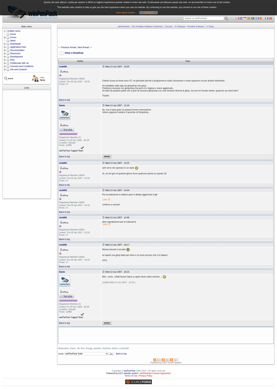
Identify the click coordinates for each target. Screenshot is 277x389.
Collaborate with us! (19, 63)
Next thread (83, 47)
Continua (148, 12)
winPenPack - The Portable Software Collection (140, 26)
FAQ (12, 60)
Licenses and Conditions (22, 66)
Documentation (17, 50)
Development (16, 56)
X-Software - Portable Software (189, 26)
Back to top (64, 100)
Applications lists (18, 47)
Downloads (15, 44)
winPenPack (129, 371)
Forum (13, 37)
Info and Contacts (18, 69)
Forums (168, 26)
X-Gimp (210, 26)
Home (13, 34)
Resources (15, 53)
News (13, 40)
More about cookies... (126, 12)
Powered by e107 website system (122, 373)
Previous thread (68, 47)
